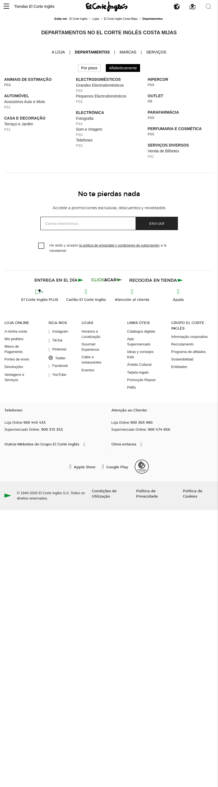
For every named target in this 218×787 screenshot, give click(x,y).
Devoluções (13, 367)
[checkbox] (41, 246)
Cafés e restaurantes (91, 359)
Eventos (88, 370)
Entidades (179, 367)
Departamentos (92, 52)
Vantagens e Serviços (14, 377)
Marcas (128, 52)
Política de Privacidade (147, 493)
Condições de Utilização (104, 493)
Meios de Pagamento (13, 349)
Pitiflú (131, 387)
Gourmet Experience (90, 347)
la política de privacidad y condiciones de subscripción (119, 245)
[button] (6, 6)
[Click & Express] (59, 279)
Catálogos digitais (141, 331)
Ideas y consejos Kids (140, 354)
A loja (58, 51)
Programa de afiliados (188, 352)
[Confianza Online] (142, 467)
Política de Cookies (192, 493)
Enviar (157, 223)
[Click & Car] (106, 279)
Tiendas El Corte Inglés (34, 6)
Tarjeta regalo (138, 372)
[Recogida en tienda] (156, 279)
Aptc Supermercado (139, 341)
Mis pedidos (13, 339)
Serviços (156, 52)
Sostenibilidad (182, 359)
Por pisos (89, 68)
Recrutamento (182, 344)
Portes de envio (16, 359)
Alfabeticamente (123, 68)
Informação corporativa (189, 337)
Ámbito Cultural (139, 364)
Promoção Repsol (141, 380)
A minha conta (15, 331)
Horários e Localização (91, 334)
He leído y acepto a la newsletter (107, 248)
